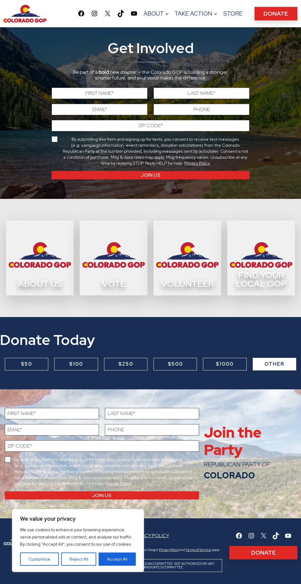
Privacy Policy (197, 163)
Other (274, 364)
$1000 (225, 364)
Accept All (117, 559)
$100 (76, 364)
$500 (175, 364)
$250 (125, 364)
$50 (26, 364)
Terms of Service (198, 550)
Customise (39, 559)
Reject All (79, 559)
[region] (78, 540)
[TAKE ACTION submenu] (215, 14)
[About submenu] (167, 14)
